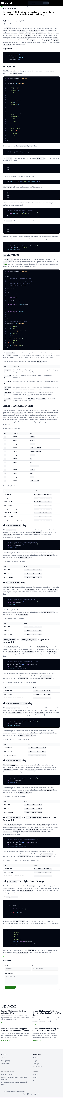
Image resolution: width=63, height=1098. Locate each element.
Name (6, 965)
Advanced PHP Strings (8, 1074)
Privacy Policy (5, 1061)
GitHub (35, 1077)
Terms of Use (5, 1064)
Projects (11, 6)
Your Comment (9, 973)
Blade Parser (37, 1058)
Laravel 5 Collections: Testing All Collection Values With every (45, 1030)
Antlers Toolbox (38, 1066)
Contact (35, 1074)
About (3, 1058)
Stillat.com (9, 1091)
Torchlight (36, 1064)
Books (20, 6)
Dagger (35, 1061)
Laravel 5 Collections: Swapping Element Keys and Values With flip (15, 1030)
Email (33, 965)
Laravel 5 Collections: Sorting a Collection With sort (13, 1012)
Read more (5, 1023)
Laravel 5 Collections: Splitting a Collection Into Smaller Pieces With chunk (46, 1013)
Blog (2, 6)
